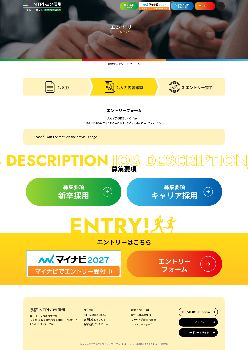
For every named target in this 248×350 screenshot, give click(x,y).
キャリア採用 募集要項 (143, 319)
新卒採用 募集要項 (141, 314)
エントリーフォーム (142, 324)
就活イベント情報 (140, 310)
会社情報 (89, 310)
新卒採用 (129, 6)
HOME (112, 64)
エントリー (205, 6)
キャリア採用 (182, 6)
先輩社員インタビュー (96, 324)
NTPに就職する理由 (95, 314)
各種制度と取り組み (95, 319)
